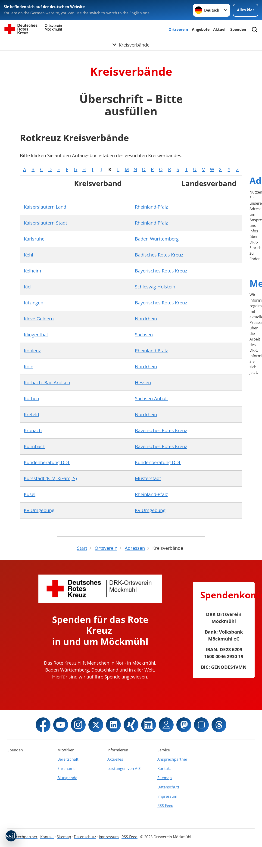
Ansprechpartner (172, 759)
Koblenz (32, 350)
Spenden (238, 29)
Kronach (33, 430)
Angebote (200, 29)
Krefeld (31, 414)
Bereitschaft (67, 759)
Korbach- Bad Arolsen (47, 382)
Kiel (27, 287)
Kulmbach (34, 446)
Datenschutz (168, 787)
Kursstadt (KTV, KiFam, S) (50, 478)
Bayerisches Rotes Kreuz (161, 271)
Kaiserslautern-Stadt (45, 223)
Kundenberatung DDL (47, 462)
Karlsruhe (34, 239)
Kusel (29, 494)
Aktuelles (115, 759)
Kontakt (164, 768)
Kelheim (32, 271)
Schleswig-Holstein (155, 287)
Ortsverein (178, 29)
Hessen (143, 382)
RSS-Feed (165, 805)
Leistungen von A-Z (123, 768)
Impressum (167, 796)
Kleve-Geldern (39, 319)
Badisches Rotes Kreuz (159, 255)
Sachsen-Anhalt (151, 398)
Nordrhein (146, 319)
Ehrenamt (66, 768)
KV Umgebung (39, 510)
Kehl (28, 255)
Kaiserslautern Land (45, 207)
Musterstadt (148, 478)
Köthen (31, 398)
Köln (28, 366)
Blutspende (67, 777)
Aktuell (220, 29)
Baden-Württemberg (157, 239)
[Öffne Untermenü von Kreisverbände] (131, 44)
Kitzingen (33, 303)
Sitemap (164, 777)
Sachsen (144, 334)
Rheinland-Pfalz (151, 207)
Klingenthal (36, 334)
